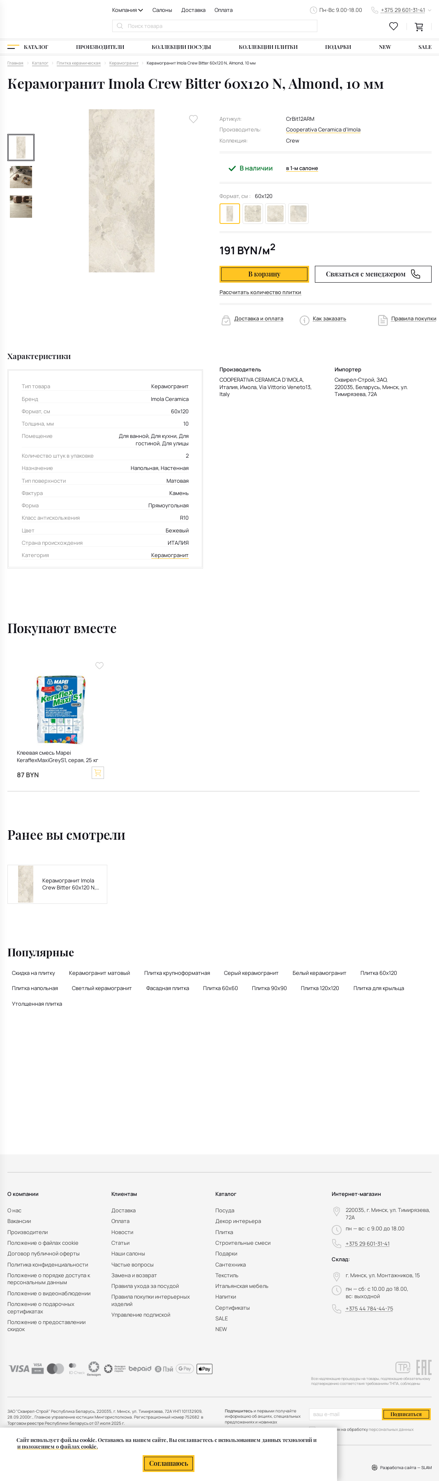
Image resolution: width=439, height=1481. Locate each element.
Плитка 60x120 (378, 973)
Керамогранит (170, 555)
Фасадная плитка (167, 988)
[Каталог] (27, 47)
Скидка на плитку (33, 973)
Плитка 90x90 (269, 988)
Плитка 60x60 (220, 988)
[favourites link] (393, 26)
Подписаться (406, 1414)
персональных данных (391, 1429)
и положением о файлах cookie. (57, 1446)
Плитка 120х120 (320, 988)
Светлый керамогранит (102, 988)
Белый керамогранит (320, 973)
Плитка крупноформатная (177, 973)
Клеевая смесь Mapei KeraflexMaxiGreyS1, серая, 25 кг (57, 756)
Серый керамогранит (251, 973)
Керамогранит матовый (99, 973)
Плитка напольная (35, 988)
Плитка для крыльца (379, 988)
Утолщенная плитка (37, 1003)
